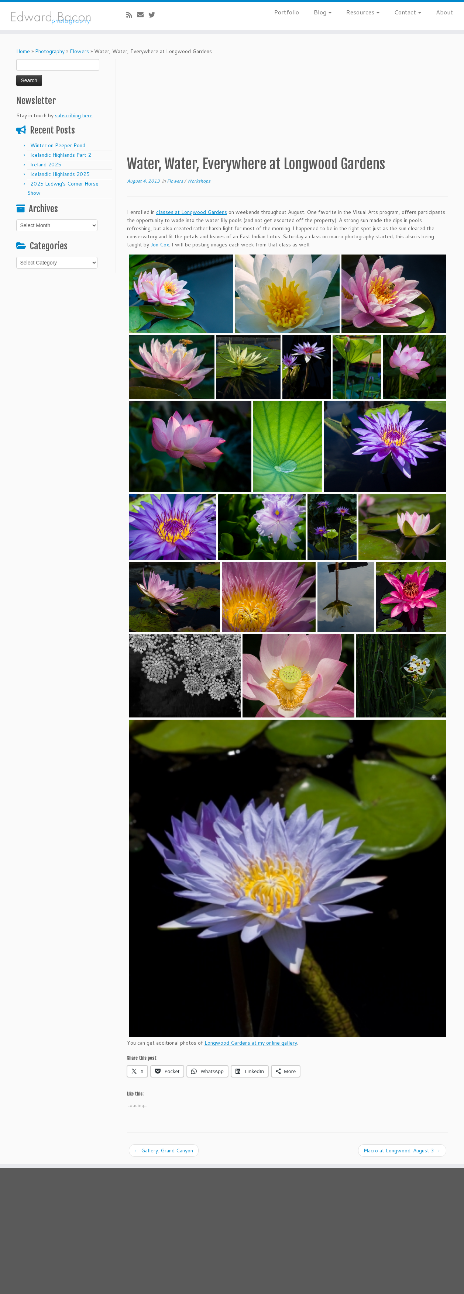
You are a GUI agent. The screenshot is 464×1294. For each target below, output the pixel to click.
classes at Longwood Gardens (191, 212)
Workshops (198, 181)
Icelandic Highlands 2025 (60, 174)
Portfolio (286, 12)
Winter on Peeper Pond (57, 145)
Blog (322, 12)
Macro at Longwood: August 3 (402, 1150)
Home (23, 51)
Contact (407, 12)
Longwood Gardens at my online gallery (250, 1042)
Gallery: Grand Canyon (163, 1150)
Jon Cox (160, 244)
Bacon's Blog (240, 1253)
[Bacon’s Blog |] (53, 16)
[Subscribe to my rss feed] (131, 15)
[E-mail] (142, 15)
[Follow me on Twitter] (154, 15)
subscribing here (74, 115)
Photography (50, 51)
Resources (362, 12)
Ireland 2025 (45, 164)
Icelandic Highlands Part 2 (60, 155)
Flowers (79, 51)
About (444, 12)
